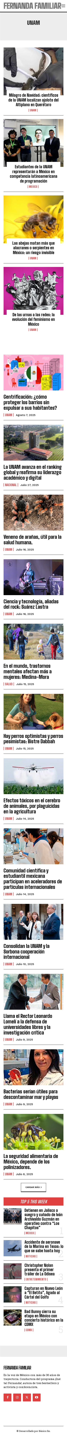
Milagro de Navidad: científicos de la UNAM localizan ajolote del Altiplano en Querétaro (33, 100)
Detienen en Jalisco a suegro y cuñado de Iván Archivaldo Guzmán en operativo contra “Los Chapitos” (43, 1219)
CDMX (29, 1330)
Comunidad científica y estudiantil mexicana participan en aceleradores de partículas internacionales (33, 878)
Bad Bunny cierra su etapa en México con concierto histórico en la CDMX (43, 1318)
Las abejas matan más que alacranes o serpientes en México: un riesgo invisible (33, 248)
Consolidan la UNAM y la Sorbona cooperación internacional (26, 951)
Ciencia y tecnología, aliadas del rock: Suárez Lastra (31, 604)
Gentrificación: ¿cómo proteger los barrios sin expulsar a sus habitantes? (30, 402)
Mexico (33, 186)
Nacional (11, 484)
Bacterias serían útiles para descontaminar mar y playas (31, 1094)
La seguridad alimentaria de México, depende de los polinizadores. (31, 1161)
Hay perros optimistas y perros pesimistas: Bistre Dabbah (33, 739)
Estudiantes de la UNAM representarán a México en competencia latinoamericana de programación (33, 173)
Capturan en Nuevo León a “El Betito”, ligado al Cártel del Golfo (43, 1292)
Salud (9, 684)
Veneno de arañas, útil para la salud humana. (32, 539)
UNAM (33, 110)
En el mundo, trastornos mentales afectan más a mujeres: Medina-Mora (28, 671)
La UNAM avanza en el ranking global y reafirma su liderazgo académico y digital (33, 472)
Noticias (31, 1256)
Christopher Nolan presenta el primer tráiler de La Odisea (39, 1269)
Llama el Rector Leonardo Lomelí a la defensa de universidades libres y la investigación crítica (28, 1024)
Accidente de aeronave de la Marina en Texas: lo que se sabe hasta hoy (43, 1246)
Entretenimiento (36, 1279)
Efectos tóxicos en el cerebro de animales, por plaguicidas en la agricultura (32, 805)
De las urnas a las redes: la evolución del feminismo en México (33, 319)
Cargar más (33, 1187)
